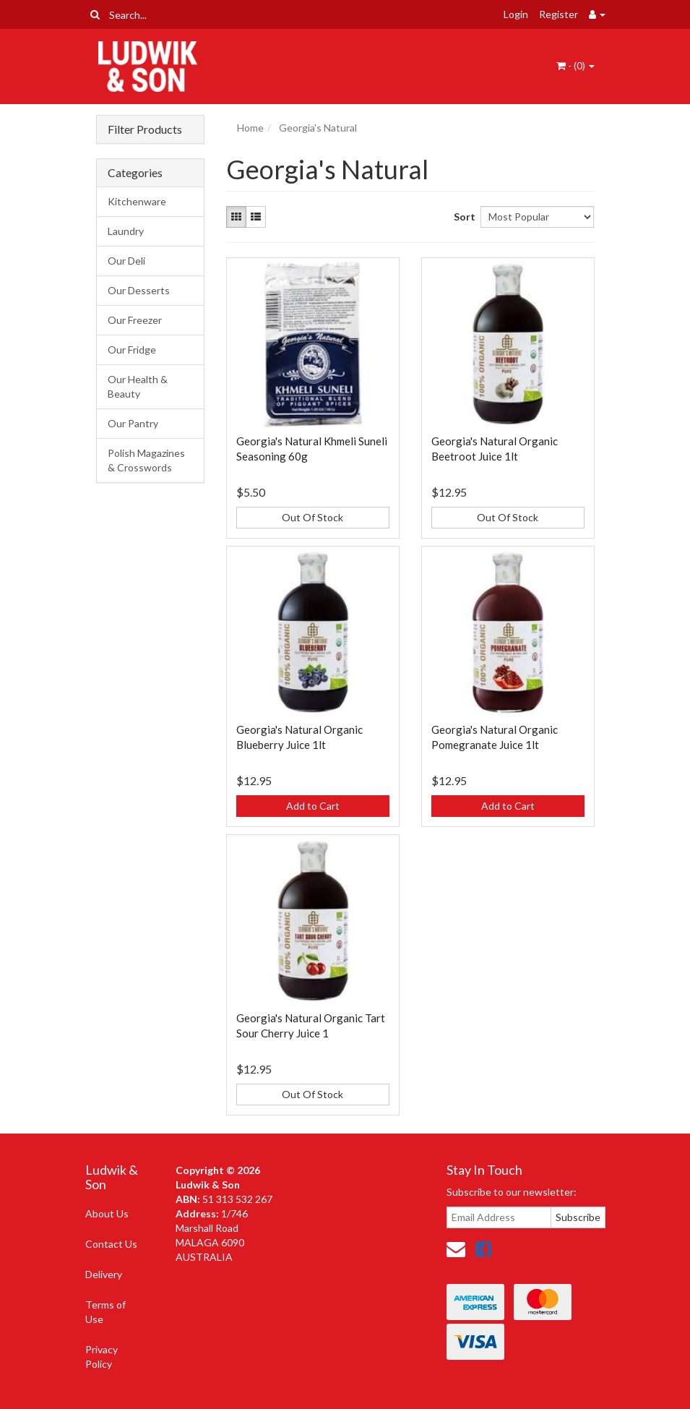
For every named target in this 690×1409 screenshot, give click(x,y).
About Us (107, 1213)
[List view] (256, 217)
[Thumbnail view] (236, 217)
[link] (483, 1248)
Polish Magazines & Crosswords (146, 460)
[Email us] (456, 1248)
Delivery (103, 1274)
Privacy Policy (101, 1356)
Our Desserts (139, 290)
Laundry (126, 231)
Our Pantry (133, 423)
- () (575, 65)
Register (558, 14)
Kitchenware (137, 201)
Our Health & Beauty (138, 386)
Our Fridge (132, 349)
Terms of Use (105, 1311)
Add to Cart (313, 806)
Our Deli (126, 260)
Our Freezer (135, 320)
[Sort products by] (537, 217)
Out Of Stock (312, 517)
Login (516, 14)
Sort (462, 216)
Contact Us (111, 1244)
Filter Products (145, 129)
